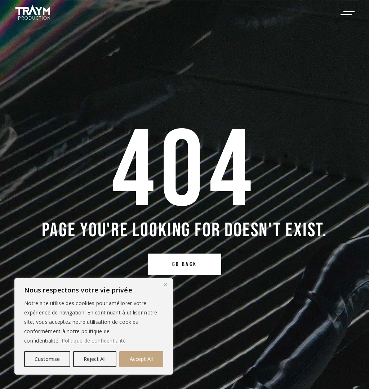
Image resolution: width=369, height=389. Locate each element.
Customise (47, 359)
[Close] (165, 284)
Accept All (141, 359)
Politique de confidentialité (94, 340)
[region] (93, 326)
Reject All (95, 359)
